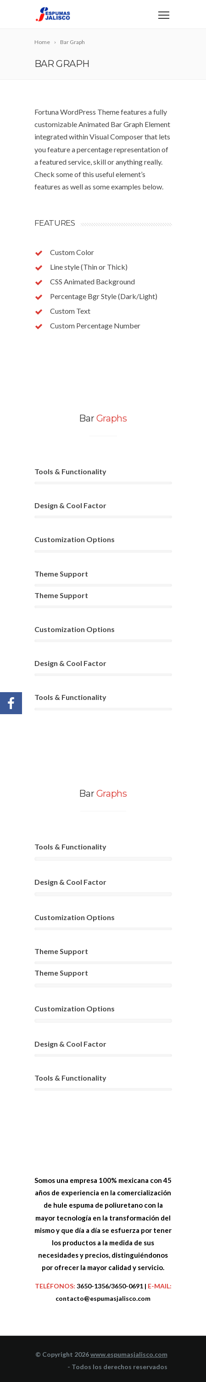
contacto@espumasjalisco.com (103, 1298)
